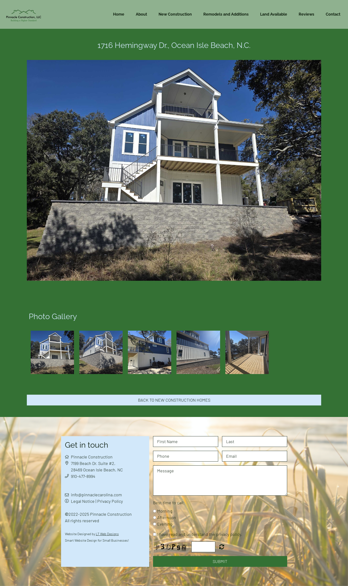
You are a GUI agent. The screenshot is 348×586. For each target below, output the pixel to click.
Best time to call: (169, 502)
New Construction (175, 14)
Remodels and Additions (226, 14)
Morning (164, 511)
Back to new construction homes (174, 400)
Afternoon (166, 517)
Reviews (306, 14)
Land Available (273, 14)
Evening (164, 524)
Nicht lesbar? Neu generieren (221, 547)
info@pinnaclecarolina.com (96, 494)
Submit (220, 561)
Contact (333, 14)
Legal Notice (83, 501)
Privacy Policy (110, 501)
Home (118, 14)
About (141, 14)
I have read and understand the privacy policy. (199, 534)
